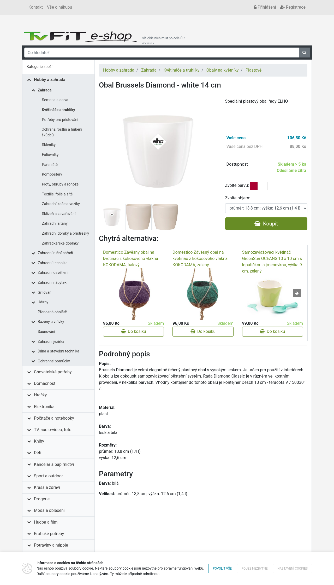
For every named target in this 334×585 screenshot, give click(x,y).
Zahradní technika (53, 263)
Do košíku (133, 331)
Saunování (46, 331)
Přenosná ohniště (52, 312)
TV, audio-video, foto (52, 429)
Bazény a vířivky (51, 322)
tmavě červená (254, 186)
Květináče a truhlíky (58, 110)
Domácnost (44, 383)
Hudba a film (45, 522)
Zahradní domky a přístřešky (65, 233)
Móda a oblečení (49, 510)
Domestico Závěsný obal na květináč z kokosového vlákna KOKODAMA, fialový (130, 258)
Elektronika (44, 406)
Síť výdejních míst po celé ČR (163, 40)
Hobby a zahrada (49, 79)
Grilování (45, 292)
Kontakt (35, 7)
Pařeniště (50, 165)
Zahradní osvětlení (53, 272)
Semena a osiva (55, 100)
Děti (37, 452)
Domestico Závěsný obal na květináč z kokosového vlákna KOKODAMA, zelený (200, 258)
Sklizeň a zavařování (59, 214)
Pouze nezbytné (254, 568)
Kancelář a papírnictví (54, 464)
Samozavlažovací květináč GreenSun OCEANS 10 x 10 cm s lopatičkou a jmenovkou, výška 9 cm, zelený (272, 262)
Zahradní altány (55, 223)
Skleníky (49, 145)
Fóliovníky (50, 155)
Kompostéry (52, 174)
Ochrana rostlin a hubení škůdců (62, 132)
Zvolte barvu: (237, 185)
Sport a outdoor (48, 475)
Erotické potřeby (49, 533)
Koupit (266, 224)
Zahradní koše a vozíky (61, 204)
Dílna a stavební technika (58, 351)
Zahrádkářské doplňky (60, 243)
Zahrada (45, 90)
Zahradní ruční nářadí (55, 253)
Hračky (40, 394)
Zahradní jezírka (51, 341)
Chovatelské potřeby (52, 371)
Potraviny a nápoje (51, 545)
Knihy (39, 441)
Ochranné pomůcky (54, 361)
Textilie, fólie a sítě (57, 194)
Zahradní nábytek (52, 282)
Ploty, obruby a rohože (60, 184)
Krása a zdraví (47, 487)
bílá (263, 186)
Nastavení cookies (292, 568)
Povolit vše (222, 568)
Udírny (43, 302)
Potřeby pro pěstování (60, 120)
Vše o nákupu (59, 7)
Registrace (293, 7)
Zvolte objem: (237, 197)
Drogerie (42, 498)
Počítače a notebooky (54, 418)
